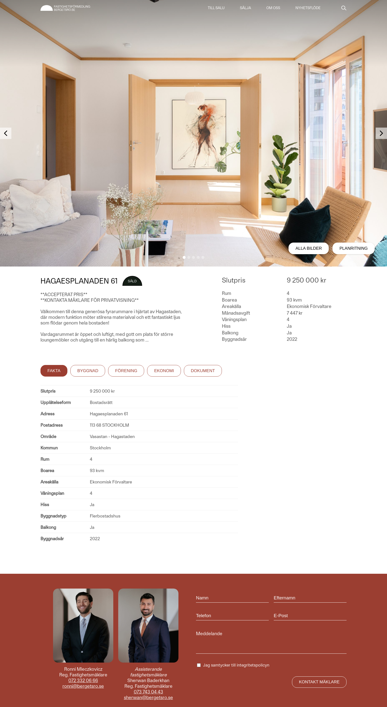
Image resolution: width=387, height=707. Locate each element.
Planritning (354, 248)
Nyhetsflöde (308, 8)
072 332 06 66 (83, 680)
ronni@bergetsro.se (83, 686)
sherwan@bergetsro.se (148, 697)
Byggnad (87, 370)
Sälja (245, 8)
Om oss (273, 8)
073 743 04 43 (148, 692)
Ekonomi (164, 370)
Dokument (203, 370)
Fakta (53, 370)
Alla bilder (308, 248)
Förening (126, 370)
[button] (184, 257)
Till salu (216, 8)
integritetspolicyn (253, 665)
